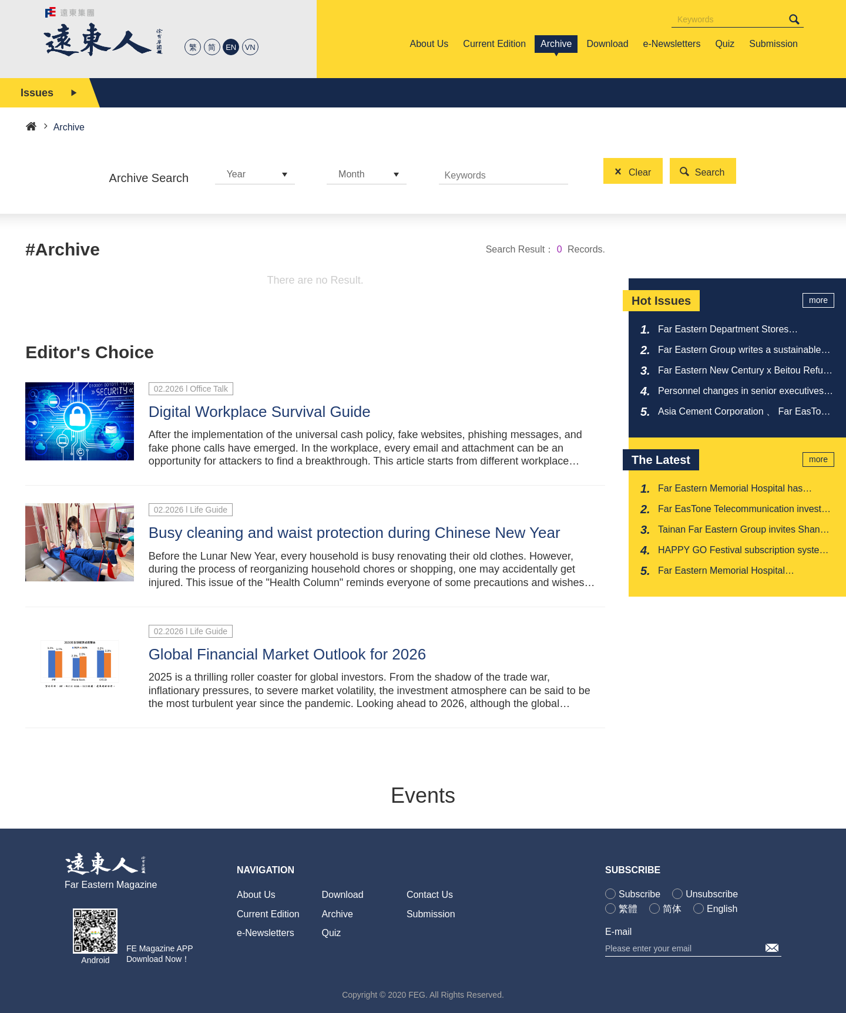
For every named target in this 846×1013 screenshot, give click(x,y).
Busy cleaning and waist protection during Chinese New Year (354, 532)
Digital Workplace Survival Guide (260, 411)
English (722, 909)
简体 (672, 909)
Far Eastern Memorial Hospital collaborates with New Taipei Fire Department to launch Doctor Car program (746, 571)
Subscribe (639, 894)
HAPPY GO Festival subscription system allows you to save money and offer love (742, 551)
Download (342, 895)
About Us (256, 895)
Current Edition (268, 914)
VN (250, 47)
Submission (431, 914)
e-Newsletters (265, 933)
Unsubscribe (712, 894)
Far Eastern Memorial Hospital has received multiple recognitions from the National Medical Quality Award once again (738, 489)
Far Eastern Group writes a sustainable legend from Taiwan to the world (739, 350)
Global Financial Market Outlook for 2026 (288, 654)
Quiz (331, 933)
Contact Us (430, 895)
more (818, 300)
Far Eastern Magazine (111, 885)
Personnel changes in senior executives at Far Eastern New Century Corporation (746, 392)
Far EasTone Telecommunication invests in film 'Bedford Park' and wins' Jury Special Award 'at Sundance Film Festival (744, 510)
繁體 (628, 909)
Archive (336, 914)
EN (231, 47)
